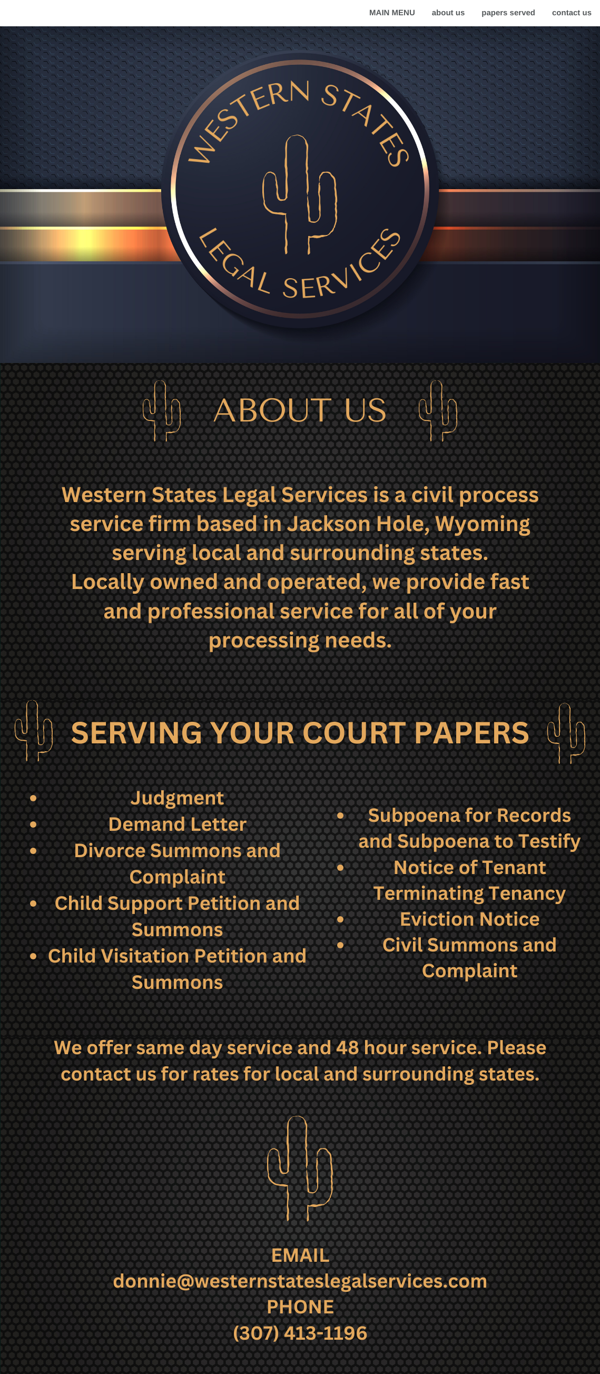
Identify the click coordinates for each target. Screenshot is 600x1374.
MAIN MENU (392, 12)
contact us (572, 12)
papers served (508, 12)
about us (448, 12)
